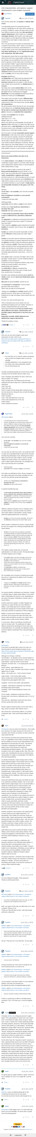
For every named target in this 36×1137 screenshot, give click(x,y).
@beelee (4, 1092)
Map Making (7, 13)
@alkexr (3, 925)
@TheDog (4, 894)
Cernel (7, 1012)
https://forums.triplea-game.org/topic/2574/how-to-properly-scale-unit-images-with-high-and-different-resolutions (16, 341)
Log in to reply (30, 14)
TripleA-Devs (16, 1129)
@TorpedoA (4, 417)
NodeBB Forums (28, 1129)
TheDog (7, 642)
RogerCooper (8, 413)
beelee (7, 1071)
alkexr (6, 725)
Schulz (7, 353)
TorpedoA (7, 18)
